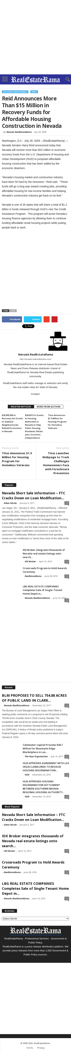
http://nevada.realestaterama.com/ (35, 359)
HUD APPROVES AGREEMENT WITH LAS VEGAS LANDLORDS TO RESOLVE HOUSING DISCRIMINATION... (46, 766)
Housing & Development (15, 92)
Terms (29, 1047)
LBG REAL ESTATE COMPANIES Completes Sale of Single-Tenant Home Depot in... (42, 590)
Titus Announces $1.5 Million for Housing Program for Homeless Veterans (57, 421)
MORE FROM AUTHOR (48, 406)
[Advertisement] (35, 37)
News (34, 92)
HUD (13, 310)
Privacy (41, 1047)
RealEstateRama (33, 576)
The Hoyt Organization (36, 756)
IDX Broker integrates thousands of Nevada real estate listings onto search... (44, 553)
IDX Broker (30, 561)
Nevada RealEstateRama (19, 131)
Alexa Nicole (10, 503)
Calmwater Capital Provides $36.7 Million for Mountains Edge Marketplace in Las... (43, 748)
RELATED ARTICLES (21, 406)
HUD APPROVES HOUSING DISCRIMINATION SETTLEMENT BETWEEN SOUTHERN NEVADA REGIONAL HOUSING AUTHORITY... (43, 787)
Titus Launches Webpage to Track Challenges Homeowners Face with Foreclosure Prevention (55, 463)
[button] (65, 79)
